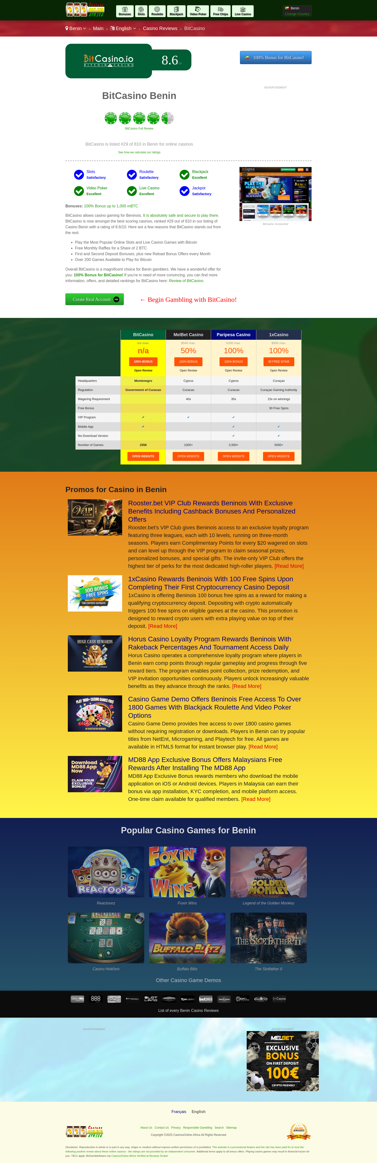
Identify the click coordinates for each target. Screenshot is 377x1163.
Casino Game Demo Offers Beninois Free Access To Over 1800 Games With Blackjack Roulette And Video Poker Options (214, 707)
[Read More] (289, 566)
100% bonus (233, 361)
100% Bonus (143, 361)
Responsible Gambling (197, 1127)
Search (219, 1127)
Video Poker (198, 14)
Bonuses (125, 14)
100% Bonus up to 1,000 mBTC (111, 206)
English (123, 28)
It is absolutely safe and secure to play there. (181, 215)
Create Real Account (92, 299)
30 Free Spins (278, 361)
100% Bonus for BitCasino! (278, 57)
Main (98, 28)
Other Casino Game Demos (188, 980)
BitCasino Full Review (139, 128)
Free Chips (220, 14)
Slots (141, 14)
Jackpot (198, 188)
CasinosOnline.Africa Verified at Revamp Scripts (139, 1155)
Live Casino (243, 14)
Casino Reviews (160, 28)
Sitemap (231, 1127)
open (143, 456)
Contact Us (162, 1127)
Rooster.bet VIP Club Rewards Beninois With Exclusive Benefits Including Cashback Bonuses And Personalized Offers (211, 511)
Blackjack (176, 14)
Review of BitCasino (186, 281)
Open (143, 370)
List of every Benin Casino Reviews (188, 1010)
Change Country (297, 14)
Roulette (157, 14)
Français (178, 1112)
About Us (146, 1127)
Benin (75, 28)
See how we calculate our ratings (139, 152)
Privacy (176, 1127)
